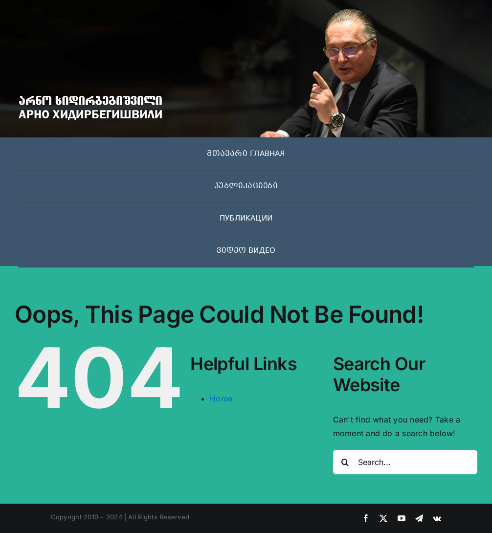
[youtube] (401, 518)
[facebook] (366, 518)
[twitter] (383, 518)
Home (221, 398)
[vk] (437, 518)
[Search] (345, 462)
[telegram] (419, 518)
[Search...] (405, 462)
